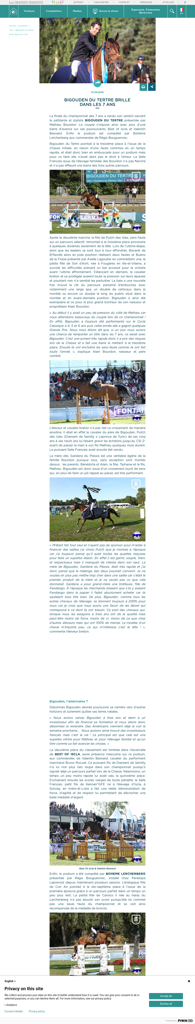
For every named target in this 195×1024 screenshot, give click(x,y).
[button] (29, 11)
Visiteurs (29, 11)
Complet (124, 2)
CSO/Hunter (101, 2)
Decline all (166, 1003)
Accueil (12, 26)
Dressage (146, 2)
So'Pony (78, 2)
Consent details (14, 1011)
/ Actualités (22, 26)
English (10, 981)
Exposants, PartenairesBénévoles (145, 11)
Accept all (166, 996)
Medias (77, 11)
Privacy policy (37, 1011)
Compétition (54, 11)
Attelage (168, 2)
